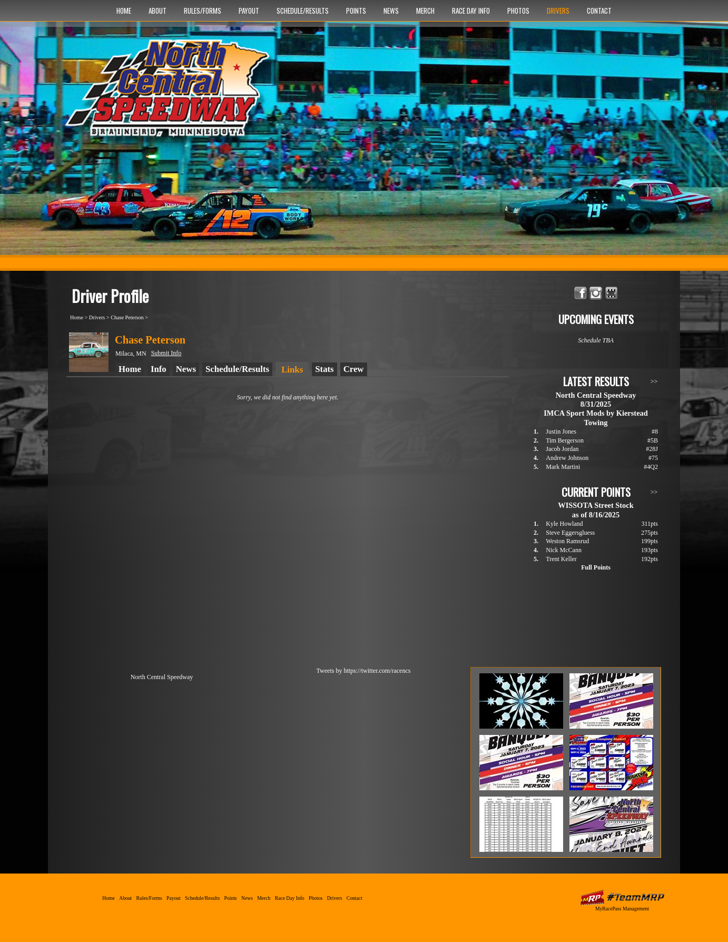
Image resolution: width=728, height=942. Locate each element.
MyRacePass (622, 897)
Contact (599, 10)
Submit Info (166, 353)
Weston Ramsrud (567, 541)
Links (292, 370)
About (157, 10)
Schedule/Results (303, 10)
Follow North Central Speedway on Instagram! (596, 293)
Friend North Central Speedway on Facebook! (580, 293)
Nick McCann (564, 550)
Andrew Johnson (567, 458)
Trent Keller (561, 559)
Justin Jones (561, 431)
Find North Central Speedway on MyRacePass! (611, 293)
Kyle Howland (564, 523)
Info (158, 369)
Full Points (596, 567)
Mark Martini (563, 466)
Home (123, 10)
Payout (249, 10)
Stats (324, 369)
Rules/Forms (202, 10)
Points (356, 10)
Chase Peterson (127, 317)
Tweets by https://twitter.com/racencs (364, 670)
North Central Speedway (170, 93)
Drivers (558, 10)
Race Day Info (471, 10)
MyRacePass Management (622, 908)
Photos (518, 10)
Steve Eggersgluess (570, 532)
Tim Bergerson (565, 440)
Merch (425, 10)
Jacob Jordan (562, 449)
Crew (353, 369)
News (391, 10)
